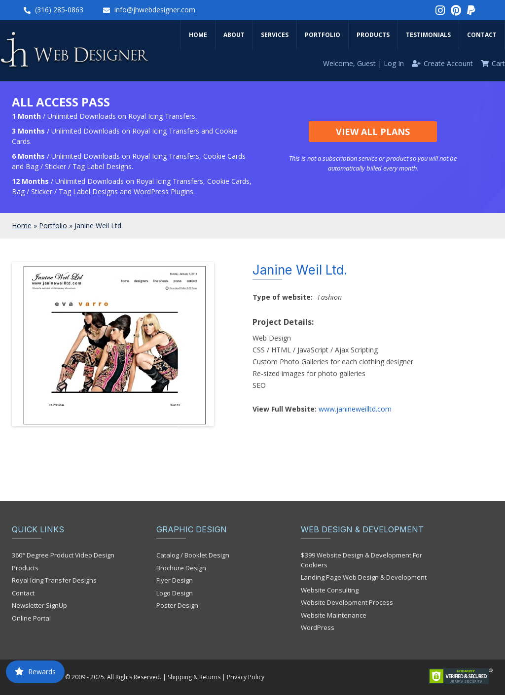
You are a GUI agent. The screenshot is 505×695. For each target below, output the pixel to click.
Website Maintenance (333, 615)
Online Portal (31, 618)
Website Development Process (347, 602)
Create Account (448, 63)
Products (373, 35)
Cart (498, 63)
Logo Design (174, 593)
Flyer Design (174, 580)
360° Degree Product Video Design (63, 555)
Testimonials (428, 35)
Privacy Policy (245, 677)
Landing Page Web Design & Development (364, 577)
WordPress (317, 627)
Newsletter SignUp (39, 605)
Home (198, 35)
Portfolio (322, 35)
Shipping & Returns (194, 677)
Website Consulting (330, 590)
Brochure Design (181, 567)
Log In (394, 63)
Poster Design (177, 605)
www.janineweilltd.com (355, 409)
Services (275, 35)
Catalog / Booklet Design (192, 555)
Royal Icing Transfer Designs (54, 580)
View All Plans (373, 132)
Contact (482, 35)
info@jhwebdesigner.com (154, 9)
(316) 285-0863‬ (59, 9)
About (234, 35)
